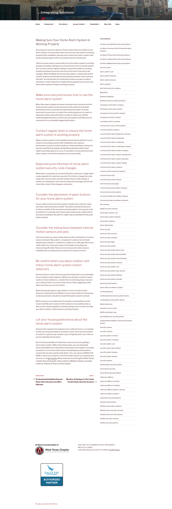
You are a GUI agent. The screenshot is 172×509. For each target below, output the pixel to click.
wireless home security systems (111, 414)
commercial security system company (113, 188)
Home (38, 24)
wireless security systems (109, 423)
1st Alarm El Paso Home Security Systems (115, 55)
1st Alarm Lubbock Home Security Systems (115, 59)
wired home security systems (110, 398)
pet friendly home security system (112, 316)
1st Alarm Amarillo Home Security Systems (115, 44)
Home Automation (106, 225)
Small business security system (111, 364)
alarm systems (105, 84)
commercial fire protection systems (112, 171)
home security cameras (108, 233)
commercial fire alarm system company (114, 150)
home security (105, 229)
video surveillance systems (109, 394)
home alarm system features (110, 217)
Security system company (109, 340)
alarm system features (108, 76)
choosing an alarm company (110, 121)
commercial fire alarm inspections (112, 138)
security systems (106, 360)
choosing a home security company (112, 113)
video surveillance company (110, 385)
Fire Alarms (64, 24)
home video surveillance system (111, 287)
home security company (108, 238)
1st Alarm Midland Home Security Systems (115, 63)
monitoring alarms (106, 291)
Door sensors (104, 204)
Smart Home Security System (110, 373)
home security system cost (109, 267)
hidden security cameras (109, 209)
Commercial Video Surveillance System (114, 196)
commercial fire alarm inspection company (115, 134)
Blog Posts (104, 92)
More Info (107, 24)
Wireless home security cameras (111, 410)
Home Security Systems (108, 283)
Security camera (106, 327)
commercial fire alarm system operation (114, 159)
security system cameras (109, 336)
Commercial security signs (109, 184)
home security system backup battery (113, 258)
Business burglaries (107, 96)
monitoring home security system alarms (114, 296)
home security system (108, 246)
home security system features (111, 275)
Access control (105, 67)
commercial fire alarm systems (111, 167)
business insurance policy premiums (113, 101)
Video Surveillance (106, 377)
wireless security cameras (109, 418)
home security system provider (111, 279)
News (117, 24)
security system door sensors (110, 348)
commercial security (107, 175)
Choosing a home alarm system (111, 109)
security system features (109, 352)
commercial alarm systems (109, 130)
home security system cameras (111, 262)
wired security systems (108, 402)
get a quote (52, 358)
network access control (108, 308)
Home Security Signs (107, 242)
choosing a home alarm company (112, 105)
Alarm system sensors (108, 80)
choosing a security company (110, 117)
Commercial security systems (110, 192)
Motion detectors (106, 304)
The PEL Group (114, 450)
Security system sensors (108, 356)
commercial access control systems (113, 126)
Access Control (80, 24)
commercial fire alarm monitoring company (115, 146)
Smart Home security (107, 369)
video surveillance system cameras (112, 389)
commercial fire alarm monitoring (112, 142)
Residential (95, 24)
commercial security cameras (110, 179)
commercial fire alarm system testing (113, 163)
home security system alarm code (112, 250)
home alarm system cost (109, 213)
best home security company (110, 88)
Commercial (49, 24)
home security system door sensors (112, 271)
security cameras (106, 331)
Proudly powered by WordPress (46, 504)
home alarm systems (107, 221)
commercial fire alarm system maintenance (115, 154)
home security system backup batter (113, 254)
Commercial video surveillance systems (114, 200)
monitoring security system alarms (112, 300)
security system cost (107, 344)
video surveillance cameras (110, 381)
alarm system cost (106, 72)
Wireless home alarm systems (111, 406)
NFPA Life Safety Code (108, 312)
